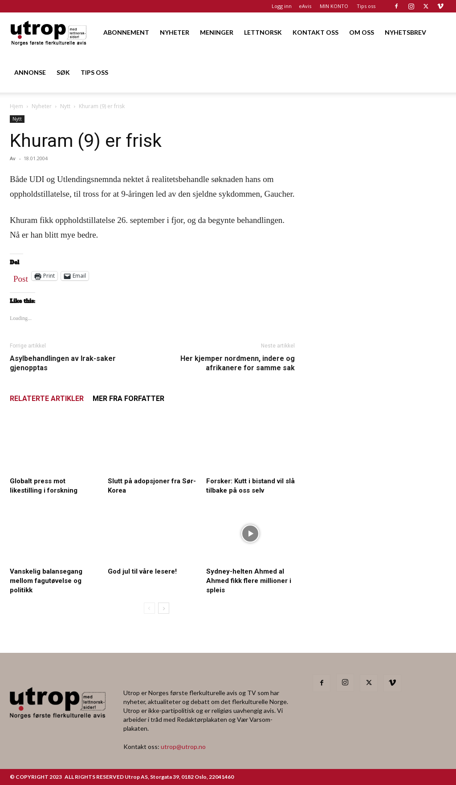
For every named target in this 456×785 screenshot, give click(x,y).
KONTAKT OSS (315, 32)
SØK (63, 72)
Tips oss (366, 6)
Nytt (65, 106)
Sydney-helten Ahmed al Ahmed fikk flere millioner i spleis (248, 580)
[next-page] (163, 608)
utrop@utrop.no (183, 746)
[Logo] (49, 32)
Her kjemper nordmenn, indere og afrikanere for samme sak (237, 363)
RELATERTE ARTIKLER (47, 398)
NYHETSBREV (405, 32)
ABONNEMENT (126, 32)
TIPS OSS (94, 72)
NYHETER (174, 32)
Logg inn (282, 6)
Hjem (16, 106)
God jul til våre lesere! (142, 571)
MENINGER (216, 32)
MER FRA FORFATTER (128, 398)
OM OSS (361, 32)
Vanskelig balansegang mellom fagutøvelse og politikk (46, 580)
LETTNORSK (263, 32)
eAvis (305, 6)
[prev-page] (149, 608)
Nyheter (42, 106)
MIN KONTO (334, 6)
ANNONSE (30, 72)
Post (20, 276)
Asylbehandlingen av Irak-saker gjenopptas (63, 363)
